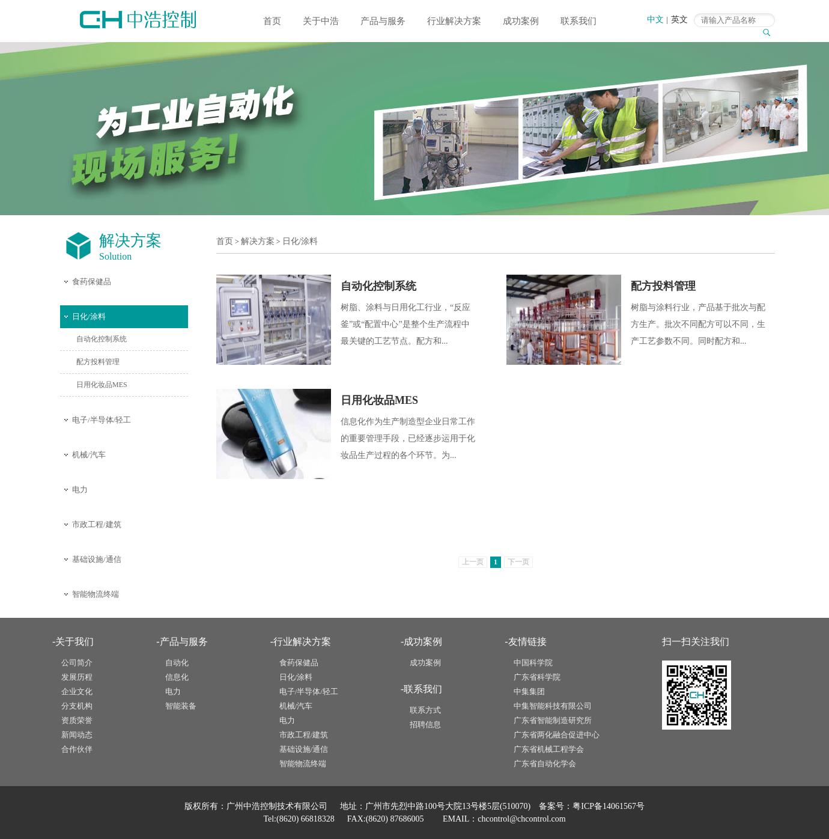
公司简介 (77, 662)
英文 (679, 19)
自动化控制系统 (101, 339)
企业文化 (77, 691)
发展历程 (77, 677)
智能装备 (180, 705)
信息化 (177, 677)
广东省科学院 (537, 677)
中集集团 (529, 691)
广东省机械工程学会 (549, 749)
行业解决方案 (454, 21)
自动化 (177, 662)
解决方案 (258, 241)
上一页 (473, 562)
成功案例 (521, 21)
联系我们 (578, 21)
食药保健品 (91, 281)
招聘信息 (425, 724)
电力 (80, 489)
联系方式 (425, 710)
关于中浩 (321, 21)
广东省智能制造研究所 (553, 720)
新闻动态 (77, 734)
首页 (272, 21)
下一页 (518, 562)
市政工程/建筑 (96, 524)
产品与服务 (382, 21)
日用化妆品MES (101, 384)
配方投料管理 (98, 362)
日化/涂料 (89, 316)
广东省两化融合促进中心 (557, 734)
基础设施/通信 (96, 559)
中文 (655, 19)
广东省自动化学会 (545, 763)
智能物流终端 (95, 594)
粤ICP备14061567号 (608, 806)
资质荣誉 (77, 720)
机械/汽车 (89, 454)
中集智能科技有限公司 (553, 705)
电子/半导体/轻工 (101, 419)
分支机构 (77, 705)
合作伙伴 (77, 749)
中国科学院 (533, 662)
